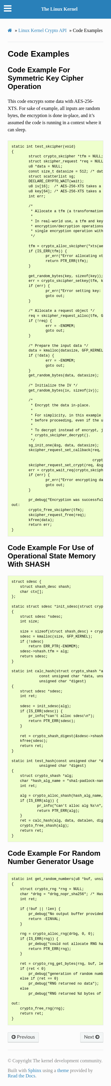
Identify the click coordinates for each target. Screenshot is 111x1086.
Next (91, 1037)
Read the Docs (21, 1075)
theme (63, 1070)
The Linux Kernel (59, 9)
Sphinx (34, 1070)
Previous (23, 1037)
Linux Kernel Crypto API (42, 30)
